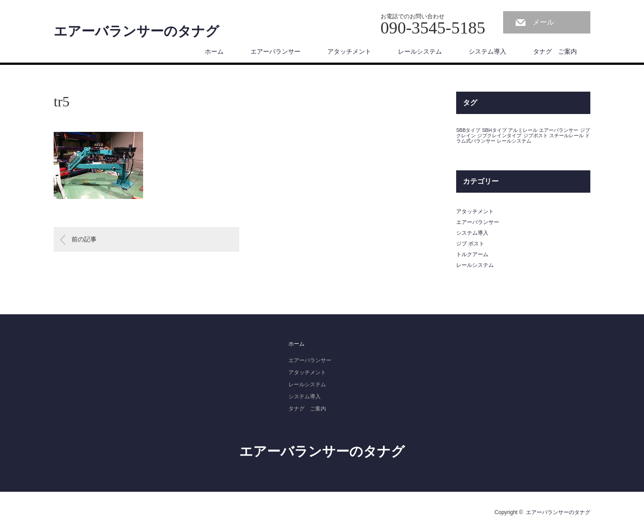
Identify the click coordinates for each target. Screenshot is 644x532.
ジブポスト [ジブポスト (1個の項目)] (535, 135)
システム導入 (487, 51)
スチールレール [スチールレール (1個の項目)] (566, 135)
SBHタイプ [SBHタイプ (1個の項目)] (494, 130)
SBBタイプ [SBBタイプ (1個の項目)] (468, 130)
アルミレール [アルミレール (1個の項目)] (523, 130)
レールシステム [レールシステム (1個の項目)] (514, 141)
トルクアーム (472, 254)
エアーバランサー (275, 51)
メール (543, 22)
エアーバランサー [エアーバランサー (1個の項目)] (558, 130)
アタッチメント (349, 51)
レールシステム (420, 51)
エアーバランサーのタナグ (136, 31)
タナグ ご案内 (555, 51)
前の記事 (84, 239)
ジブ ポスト (470, 244)
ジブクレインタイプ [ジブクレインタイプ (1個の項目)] (499, 135)
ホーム (214, 51)
